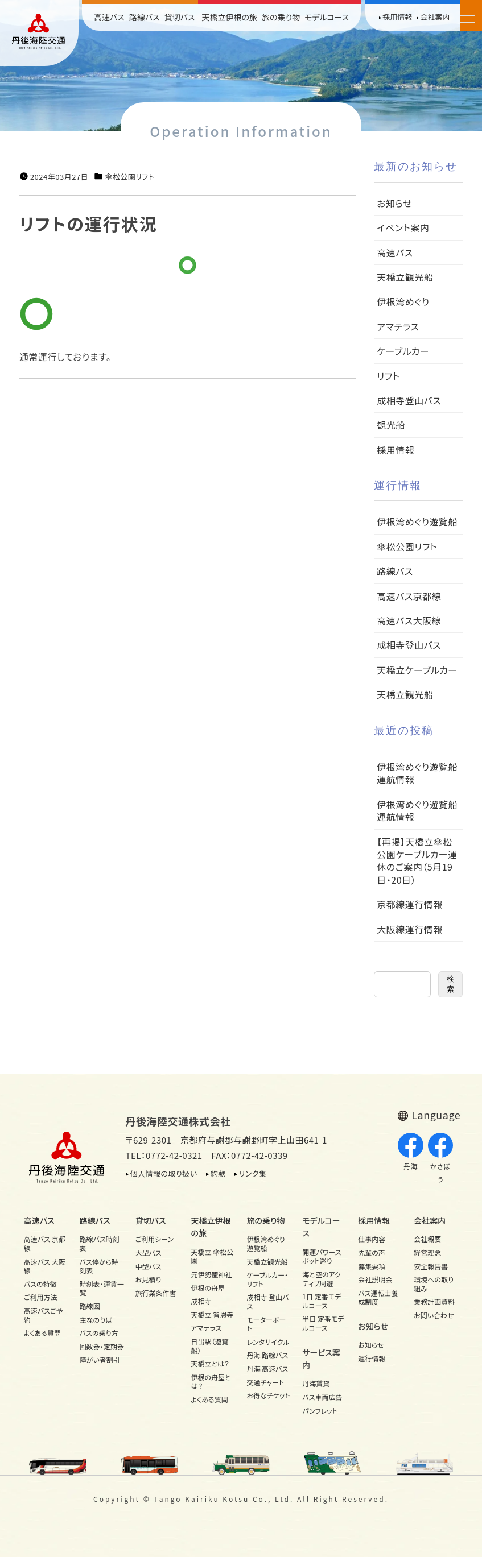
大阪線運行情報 (410, 929)
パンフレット (319, 1410)
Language (435, 1114)
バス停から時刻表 (99, 1266)
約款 (218, 1173)
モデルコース (326, 17)
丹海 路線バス (267, 1355)
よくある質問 (42, 1332)
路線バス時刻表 (100, 1243)
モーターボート (266, 1324)
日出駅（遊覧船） (210, 1345)
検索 (450, 984)
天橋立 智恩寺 (212, 1314)
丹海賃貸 (315, 1383)
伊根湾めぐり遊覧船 (417, 521)
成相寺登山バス (409, 400)
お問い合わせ (434, 1315)
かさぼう (441, 1158)
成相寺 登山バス (267, 1301)
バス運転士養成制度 (378, 1297)
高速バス (109, 17)
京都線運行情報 (410, 904)
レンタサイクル (267, 1342)
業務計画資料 (434, 1301)
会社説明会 (375, 1279)
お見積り (148, 1279)
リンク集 (253, 1173)
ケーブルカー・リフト (267, 1279)
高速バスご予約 (43, 1315)
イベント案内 (403, 227)
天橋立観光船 (405, 277)
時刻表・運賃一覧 (102, 1288)
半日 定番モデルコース (323, 1323)
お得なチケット (268, 1395)
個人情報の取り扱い (163, 1173)
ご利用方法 (40, 1297)
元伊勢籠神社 (211, 1274)
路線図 (90, 1306)
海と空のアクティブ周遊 (321, 1278)
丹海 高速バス (267, 1368)
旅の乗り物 (281, 17)
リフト (388, 376)
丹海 (410, 1152)
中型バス (148, 1266)
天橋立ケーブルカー (417, 670)
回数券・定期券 (102, 1346)
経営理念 (427, 1252)
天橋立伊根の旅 (229, 17)
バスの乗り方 (99, 1332)
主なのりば (96, 1319)
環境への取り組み (434, 1283)
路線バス (144, 17)
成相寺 (201, 1301)
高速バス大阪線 (409, 620)
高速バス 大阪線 (44, 1266)
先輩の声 (371, 1252)
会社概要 (427, 1239)
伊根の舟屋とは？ (211, 1381)
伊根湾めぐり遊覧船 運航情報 (422, 773)
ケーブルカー (403, 351)
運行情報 (371, 1358)
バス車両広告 (322, 1397)
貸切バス (179, 17)
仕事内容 (371, 1239)
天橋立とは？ (210, 1363)
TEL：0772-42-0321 (164, 1155)
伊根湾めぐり (403, 301)
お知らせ (394, 203)
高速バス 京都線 (44, 1243)
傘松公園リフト (129, 176)
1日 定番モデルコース (321, 1300)
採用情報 (397, 16)
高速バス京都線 (409, 596)
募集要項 (371, 1266)
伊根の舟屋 (208, 1288)
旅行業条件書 (155, 1293)
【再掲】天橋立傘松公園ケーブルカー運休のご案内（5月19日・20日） (417, 861)
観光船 (391, 425)
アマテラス (398, 326)
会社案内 (435, 16)
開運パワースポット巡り (321, 1256)
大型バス (148, 1252)
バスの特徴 (40, 1284)
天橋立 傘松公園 (212, 1256)
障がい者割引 (100, 1359)
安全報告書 (431, 1266)
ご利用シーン (154, 1239)
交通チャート (265, 1382)
